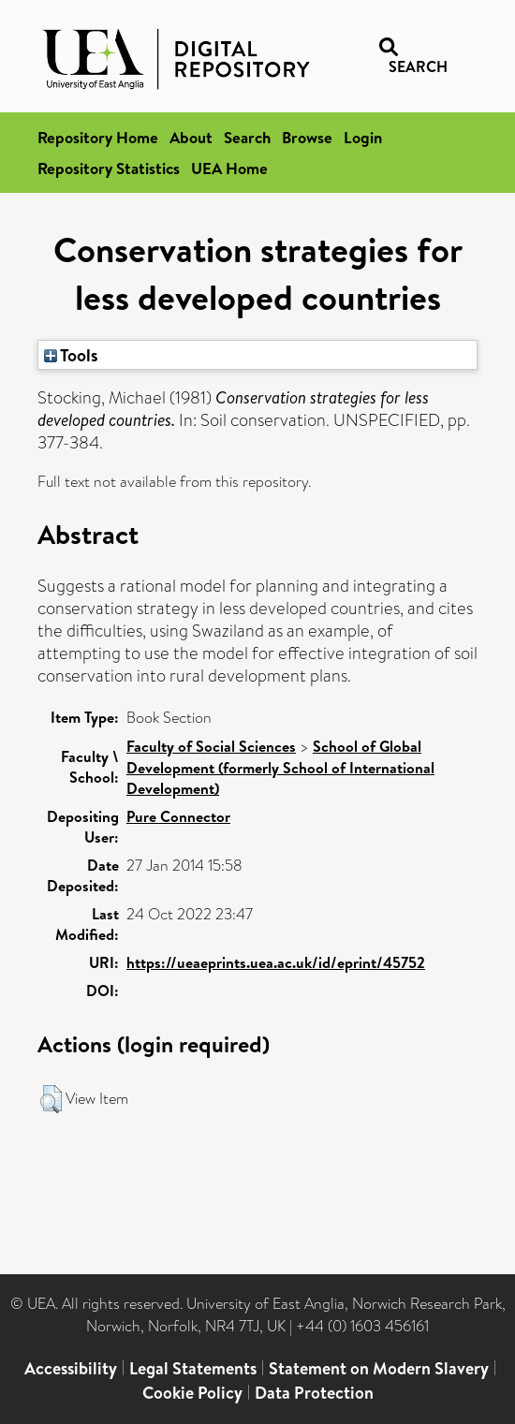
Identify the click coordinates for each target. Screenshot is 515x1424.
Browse (307, 137)
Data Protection (314, 1392)
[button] (51, 1099)
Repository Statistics (108, 168)
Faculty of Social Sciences (211, 746)
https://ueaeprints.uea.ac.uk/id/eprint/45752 (275, 962)
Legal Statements (193, 1368)
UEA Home (229, 168)
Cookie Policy (192, 1392)
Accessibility (70, 1368)
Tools (71, 355)
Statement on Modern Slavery (379, 1368)
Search (247, 137)
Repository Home (97, 137)
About (191, 137)
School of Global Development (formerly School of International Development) (280, 767)
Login (363, 137)
